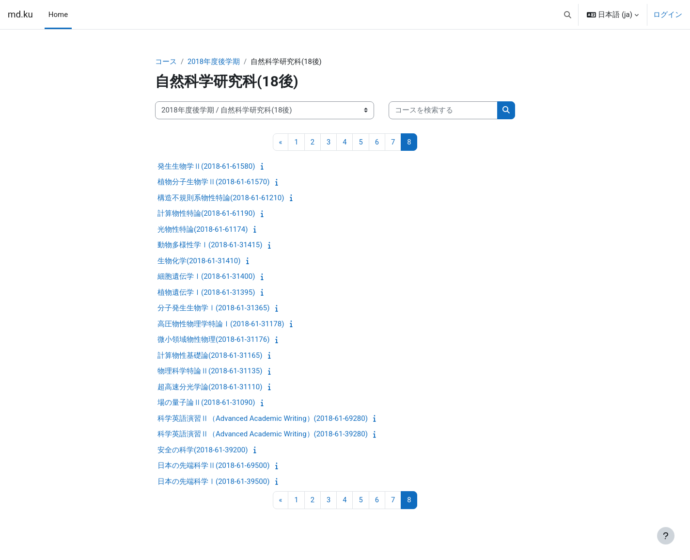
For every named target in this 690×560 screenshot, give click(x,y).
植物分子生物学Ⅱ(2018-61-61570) (213, 182)
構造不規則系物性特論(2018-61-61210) (220, 198)
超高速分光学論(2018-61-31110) (209, 387)
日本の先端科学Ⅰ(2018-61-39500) (213, 482)
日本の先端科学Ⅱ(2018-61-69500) (213, 466)
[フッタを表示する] (665, 535)
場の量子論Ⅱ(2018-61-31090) (206, 403)
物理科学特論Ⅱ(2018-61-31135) (209, 371)
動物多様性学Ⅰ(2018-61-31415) (209, 245)
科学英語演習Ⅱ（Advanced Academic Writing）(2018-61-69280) (262, 419)
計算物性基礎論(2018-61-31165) (209, 356)
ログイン (667, 14)
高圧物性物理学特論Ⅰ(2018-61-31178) (220, 324)
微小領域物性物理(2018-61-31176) (213, 340)
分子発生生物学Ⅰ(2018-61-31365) (213, 308)
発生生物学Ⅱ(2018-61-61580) (206, 166)
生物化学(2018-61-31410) (198, 261)
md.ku (20, 14)
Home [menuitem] (58, 14)
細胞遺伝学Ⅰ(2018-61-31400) (206, 276)
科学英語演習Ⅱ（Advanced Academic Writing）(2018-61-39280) (262, 434)
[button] (568, 14)
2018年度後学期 (214, 61)
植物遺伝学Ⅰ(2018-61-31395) (206, 292)
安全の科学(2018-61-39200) (202, 450)
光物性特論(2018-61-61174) (202, 229)
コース (166, 61)
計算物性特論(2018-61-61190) (206, 213)
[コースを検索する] (443, 111)
